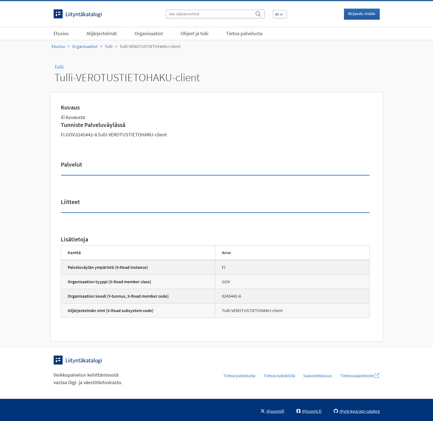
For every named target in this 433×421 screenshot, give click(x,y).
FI (279, 14)
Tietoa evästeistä (279, 375)
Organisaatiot (149, 33)
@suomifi (272, 411)
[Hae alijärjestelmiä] (215, 14)
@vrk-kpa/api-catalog (357, 411)
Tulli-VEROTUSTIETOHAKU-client (150, 46)
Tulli (109, 46)
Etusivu (61, 33)
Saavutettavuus (317, 375)
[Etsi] (258, 13)
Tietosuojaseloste (359, 375)
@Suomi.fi (309, 411)
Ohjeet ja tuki (194, 33)
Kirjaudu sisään (362, 13)
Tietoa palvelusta (244, 33)
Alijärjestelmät (102, 33)
